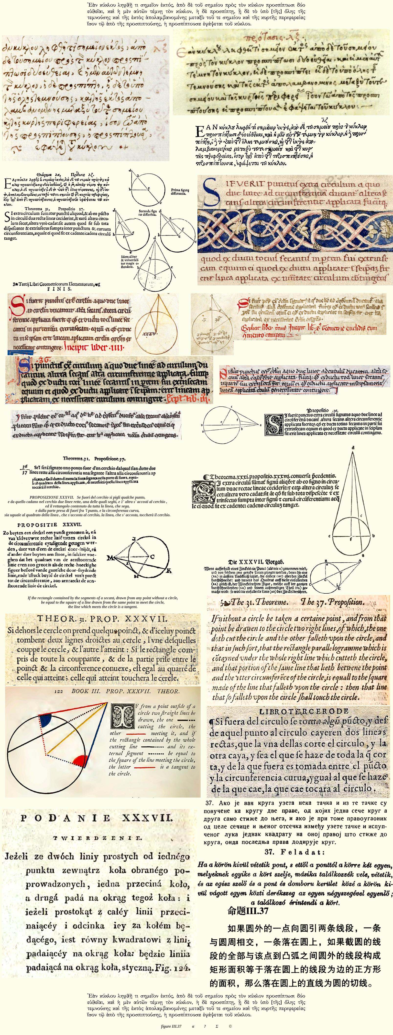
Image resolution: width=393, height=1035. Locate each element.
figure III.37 (171, 1026)
